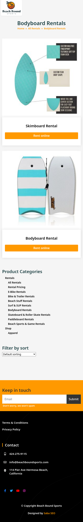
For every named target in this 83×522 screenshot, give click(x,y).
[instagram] (24, 488)
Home (21, 28)
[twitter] (12, 488)
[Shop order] (19, 354)
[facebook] (5, 488)
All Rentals (34, 28)
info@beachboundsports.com (25, 462)
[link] (5, 491)
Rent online (41, 136)
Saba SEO (49, 513)
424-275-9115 (14, 454)
